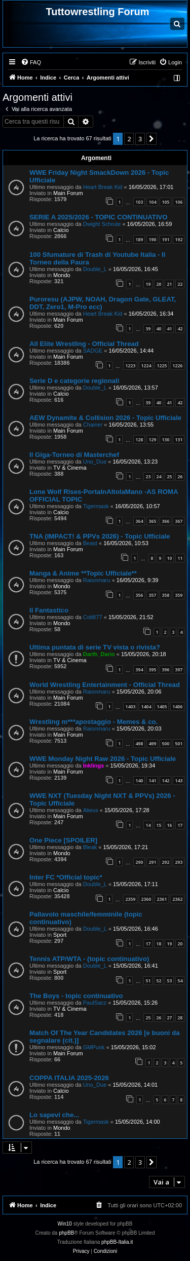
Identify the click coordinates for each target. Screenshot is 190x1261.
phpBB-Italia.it (117, 1242)
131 (178, 439)
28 (179, 1017)
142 (165, 780)
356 (139, 595)
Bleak (90, 847)
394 (139, 669)
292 (165, 862)
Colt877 (92, 617)
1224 (146, 365)
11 (179, 558)
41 (169, 328)
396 (165, 669)
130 (165, 439)
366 (165, 521)
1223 (130, 365)
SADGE (93, 351)
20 (158, 284)
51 (147, 980)
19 (147, 284)
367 (178, 521)
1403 (130, 706)
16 (169, 825)
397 (178, 669)
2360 (146, 899)
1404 (146, 706)
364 (139, 521)
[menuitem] (31, 62)
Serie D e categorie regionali (74, 381)
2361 (162, 899)
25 (169, 476)
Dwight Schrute (102, 224)
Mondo (61, 275)
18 (158, 943)
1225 (162, 365)
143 (178, 780)
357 (152, 595)
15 (158, 825)
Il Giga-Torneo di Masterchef (74, 454)
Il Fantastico (48, 610)
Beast (90, 543)
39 (147, 328)
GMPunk (94, 1047)
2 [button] (129, 138)
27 (169, 1017)
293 (178, 862)
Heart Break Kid (103, 187)
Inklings (93, 765)
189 (139, 239)
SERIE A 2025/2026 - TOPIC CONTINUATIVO (98, 217)
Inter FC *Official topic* (65, 877)
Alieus (90, 810)
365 (152, 521)
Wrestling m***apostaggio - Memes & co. (93, 721)
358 (165, 595)
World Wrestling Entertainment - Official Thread (104, 685)
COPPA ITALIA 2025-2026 (69, 1078)
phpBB (66, 1233)
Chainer (93, 425)
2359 (130, 899)
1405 (162, 706)
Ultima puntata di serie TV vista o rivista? (94, 647)
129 (152, 439)
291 (152, 862)
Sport (59, 935)
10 (169, 558)
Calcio (61, 230)
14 (147, 825)
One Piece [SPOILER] (63, 840)
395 (152, 669)
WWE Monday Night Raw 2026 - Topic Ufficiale (102, 758)
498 (139, 743)
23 (147, 476)
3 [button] (140, 138)
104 (152, 202)
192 (178, 239)
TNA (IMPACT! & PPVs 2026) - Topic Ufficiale (99, 536)
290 (139, 862)
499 (152, 743)
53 (169, 980)
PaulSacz (94, 1003)
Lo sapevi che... (54, 1115)
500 (165, 743)
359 (178, 595)
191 (165, 239)
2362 (177, 899)
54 (179, 980)
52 (158, 980)
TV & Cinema (69, 468)
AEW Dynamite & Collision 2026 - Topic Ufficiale (105, 418)
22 (179, 284)
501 (178, 743)
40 (158, 328)
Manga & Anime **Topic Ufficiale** (83, 573)
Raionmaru (96, 580)
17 (179, 825)
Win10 (65, 1224)
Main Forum (68, 193)
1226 (177, 365)
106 (178, 202)
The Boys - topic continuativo (76, 996)
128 (139, 439)
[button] (151, 139)
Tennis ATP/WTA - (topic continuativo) (89, 959)
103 (139, 202)
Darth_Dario (99, 654)
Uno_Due (94, 461)
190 (152, 239)
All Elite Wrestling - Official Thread (84, 344)
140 (139, 780)
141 (152, 780)
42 (179, 328)
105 (165, 202)
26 (179, 476)
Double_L (95, 269)
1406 (177, 706)
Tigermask (96, 506)
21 (169, 284)
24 (158, 476)
